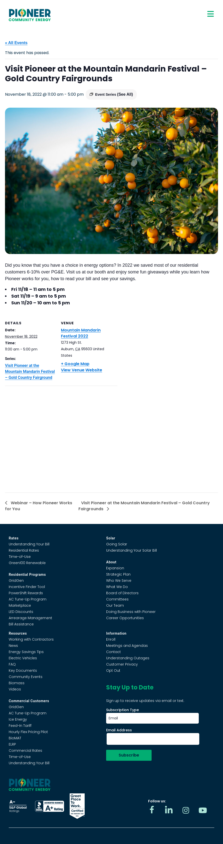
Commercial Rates (25, 750)
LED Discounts (21, 611)
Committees (117, 599)
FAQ (12, 664)
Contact (113, 651)
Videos (15, 689)
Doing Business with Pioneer (131, 611)
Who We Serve (118, 580)
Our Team (115, 605)
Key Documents (23, 670)
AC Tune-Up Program (27, 599)
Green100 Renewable (27, 562)
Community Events (25, 676)
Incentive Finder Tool (27, 586)
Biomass (16, 682)
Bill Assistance (21, 624)
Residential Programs (27, 575)
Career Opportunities (125, 617)
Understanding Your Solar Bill (131, 550)
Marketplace (20, 605)
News (13, 645)
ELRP (12, 744)
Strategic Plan (118, 574)
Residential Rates (24, 550)
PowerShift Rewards (26, 593)
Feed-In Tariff (20, 725)
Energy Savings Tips (26, 651)
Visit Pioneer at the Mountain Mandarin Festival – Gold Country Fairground (30, 371)
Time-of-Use (20, 556)
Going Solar (116, 544)
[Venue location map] (61, 437)
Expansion (115, 568)
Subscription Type (122, 709)
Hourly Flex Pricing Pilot (28, 731)
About (111, 562)
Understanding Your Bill (29, 544)
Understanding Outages (127, 658)
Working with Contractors (31, 639)
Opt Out (113, 670)
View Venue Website (81, 370)
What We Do (117, 586)
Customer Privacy (122, 664)
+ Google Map (75, 364)
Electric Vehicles (23, 658)
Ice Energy (18, 719)
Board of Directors (122, 593)
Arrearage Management (30, 617)
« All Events (16, 43)
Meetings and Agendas (127, 645)
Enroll (110, 639)
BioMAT (15, 738)
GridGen (16, 580)
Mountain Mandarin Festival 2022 (81, 333)
